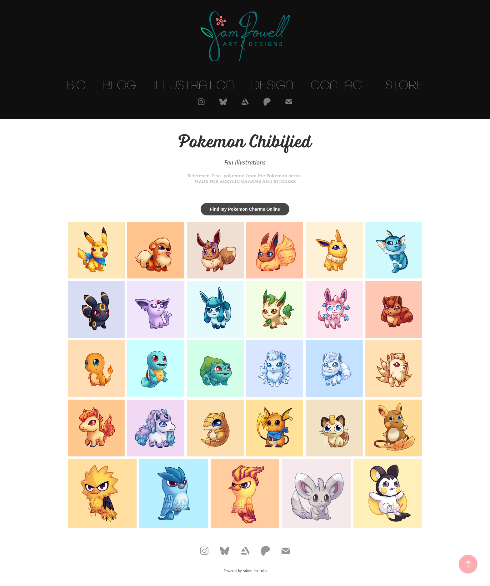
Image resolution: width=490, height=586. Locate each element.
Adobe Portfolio (255, 571)
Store (405, 84)
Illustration (193, 84)
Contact (340, 84)
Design (272, 84)
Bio (76, 84)
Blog (119, 84)
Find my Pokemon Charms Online (245, 209)
